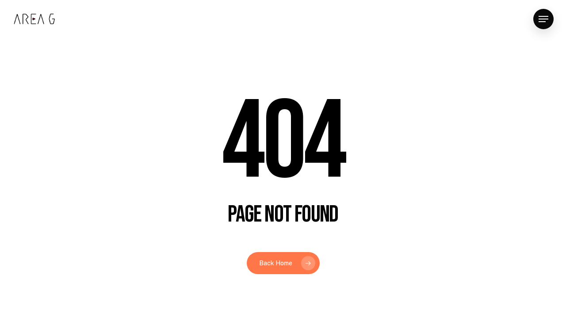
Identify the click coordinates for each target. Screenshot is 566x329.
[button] (543, 19)
